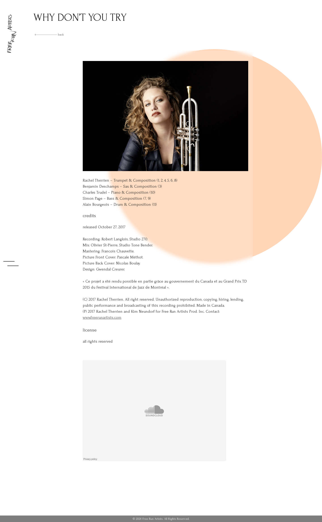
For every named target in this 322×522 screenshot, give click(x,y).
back (49, 34)
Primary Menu (12, 261)
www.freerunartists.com (102, 317)
